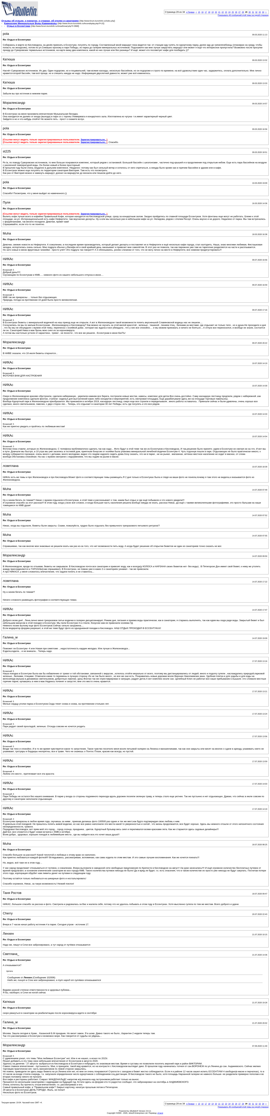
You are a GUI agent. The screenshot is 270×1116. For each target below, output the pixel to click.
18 (209, 12)
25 (233, 12)
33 (260, 12)
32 (256, 12)
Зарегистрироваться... (94, 139)
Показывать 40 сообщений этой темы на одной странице (243, 15)
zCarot (160, 1113)
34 (263, 12)
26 (236, 12)
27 (240, 12)
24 (229, 12)
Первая (190, 12)
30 (249, 12)
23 (226, 12)
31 (253, 12)
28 (243, 12)
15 (199, 12)
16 (202, 12)
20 (216, 12)
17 (206, 12)
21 (219, 12)
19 (213, 12)
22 (223, 12)
